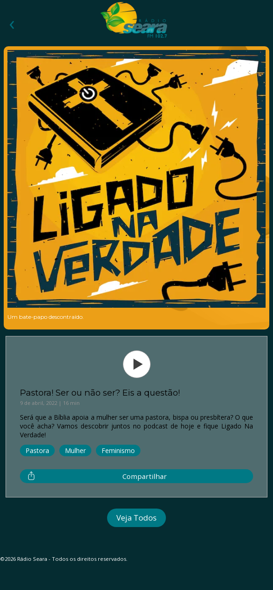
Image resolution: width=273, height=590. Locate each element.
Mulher (75, 450)
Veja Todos (136, 517)
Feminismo (118, 450)
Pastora (37, 450)
